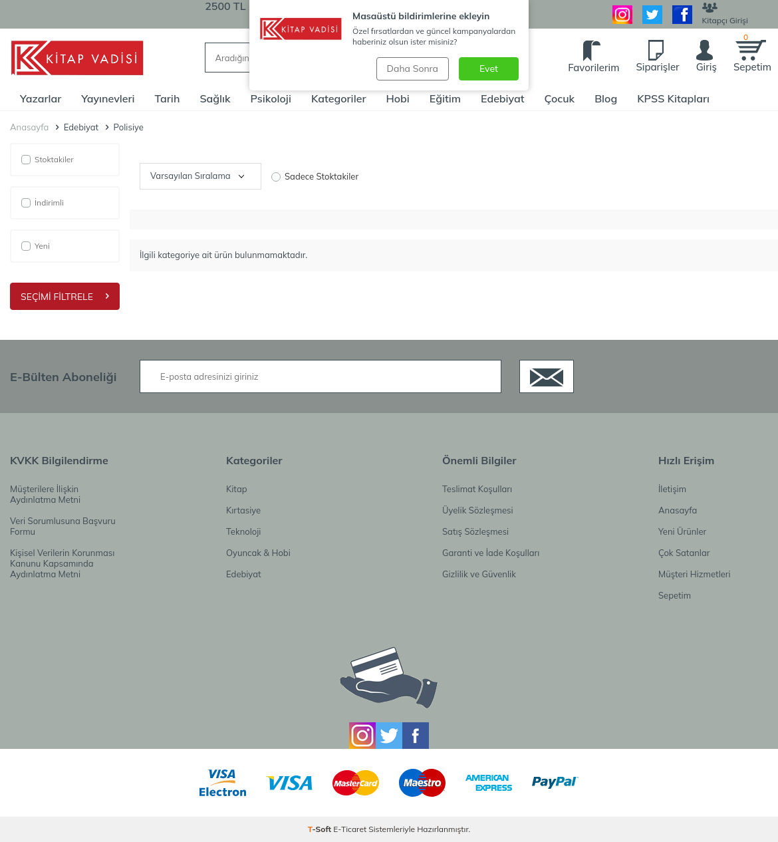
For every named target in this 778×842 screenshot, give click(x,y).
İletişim (672, 489)
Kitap (236, 489)
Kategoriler (338, 98)
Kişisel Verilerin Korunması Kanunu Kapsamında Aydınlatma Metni (62, 563)
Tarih (167, 98)
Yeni (35, 246)
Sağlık (214, 98)
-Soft (321, 829)
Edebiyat (503, 98)
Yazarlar (40, 98)
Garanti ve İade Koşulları (490, 552)
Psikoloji (271, 98)
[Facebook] (682, 15)
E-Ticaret (349, 829)
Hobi (397, 98)
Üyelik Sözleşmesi (477, 510)
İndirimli (42, 203)
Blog (605, 98)
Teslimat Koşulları (477, 489)
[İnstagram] (622, 15)
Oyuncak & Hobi (258, 552)
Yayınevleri (107, 98)
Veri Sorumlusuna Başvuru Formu (63, 526)
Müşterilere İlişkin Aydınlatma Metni (45, 494)
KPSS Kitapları (673, 98)
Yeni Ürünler (682, 531)
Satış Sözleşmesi (475, 531)
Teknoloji (243, 531)
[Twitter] (652, 15)
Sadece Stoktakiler (314, 176)
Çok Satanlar (684, 552)
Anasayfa (29, 127)
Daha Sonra (412, 68)
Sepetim (674, 595)
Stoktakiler (47, 159)
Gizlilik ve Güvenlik (479, 574)
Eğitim (445, 98)
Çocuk (560, 98)
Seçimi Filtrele (65, 297)
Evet (488, 68)
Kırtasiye (243, 510)
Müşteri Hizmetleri (694, 574)
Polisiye (129, 127)
